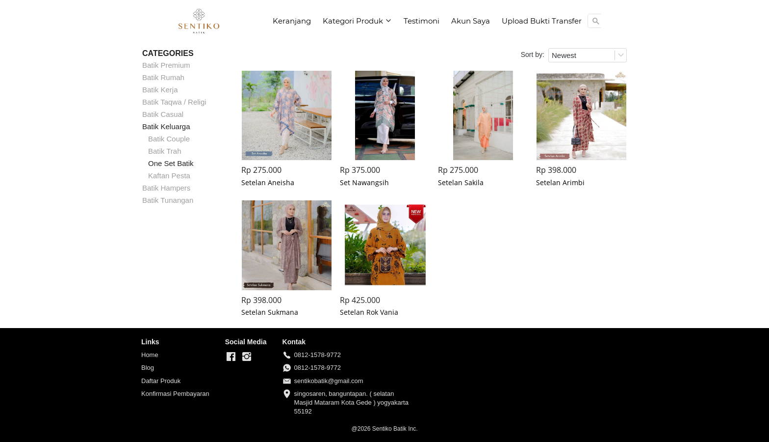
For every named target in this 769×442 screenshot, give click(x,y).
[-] (231, 357)
